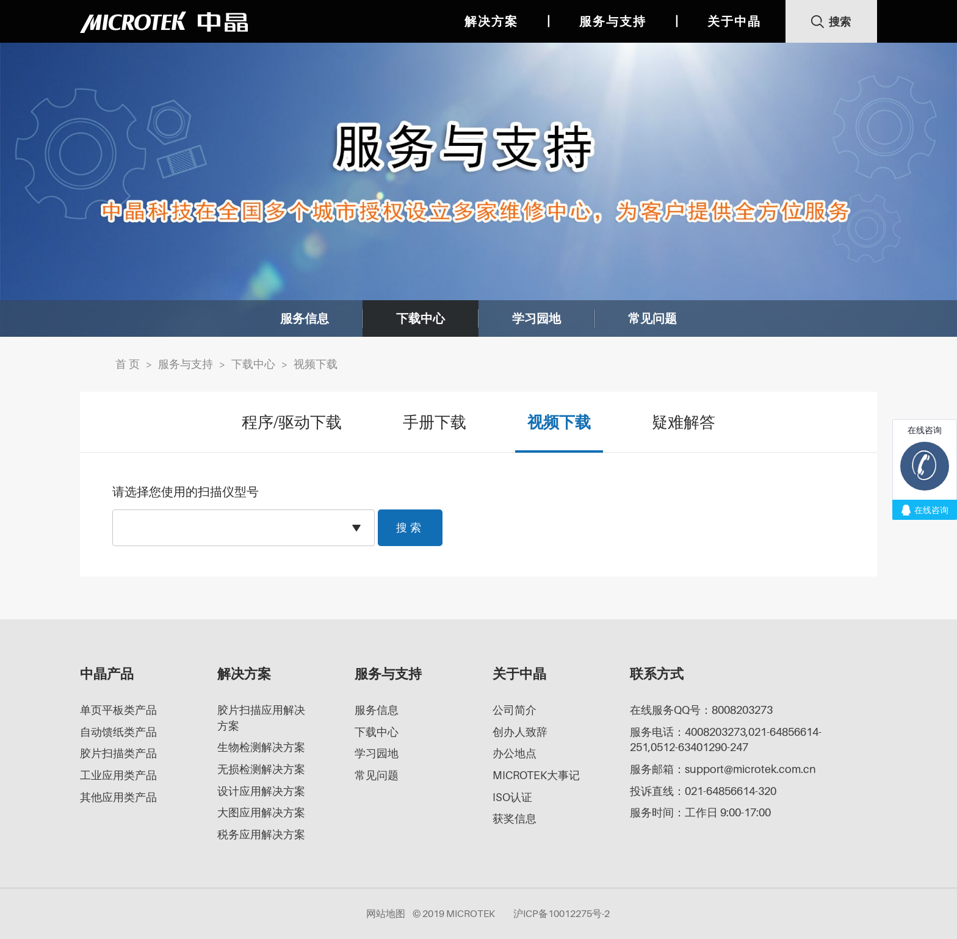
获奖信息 (514, 818)
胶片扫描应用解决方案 (261, 717)
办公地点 (514, 753)
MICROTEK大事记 (536, 775)
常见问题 (652, 318)
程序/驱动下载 (292, 421)
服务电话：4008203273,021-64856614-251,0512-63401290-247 (726, 739)
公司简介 (514, 709)
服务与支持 (612, 21)
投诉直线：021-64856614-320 (703, 791)
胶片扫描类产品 (118, 753)
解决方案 (491, 21)
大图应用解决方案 (261, 812)
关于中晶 (734, 21)
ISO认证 (512, 797)
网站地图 (385, 913)
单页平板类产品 (118, 709)
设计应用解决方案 (261, 791)
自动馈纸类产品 (118, 731)
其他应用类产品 (118, 797)
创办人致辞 (520, 731)
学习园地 (536, 318)
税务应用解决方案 (261, 834)
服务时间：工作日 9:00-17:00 (700, 812)
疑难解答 (683, 421)
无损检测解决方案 (261, 769)
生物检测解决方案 (261, 747)
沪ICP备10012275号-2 (561, 913)
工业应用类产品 (118, 775)
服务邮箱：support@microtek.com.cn (723, 769)
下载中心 (420, 318)
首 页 (127, 364)
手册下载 (434, 421)
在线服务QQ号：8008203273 (701, 709)
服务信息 (304, 318)
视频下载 (316, 364)
